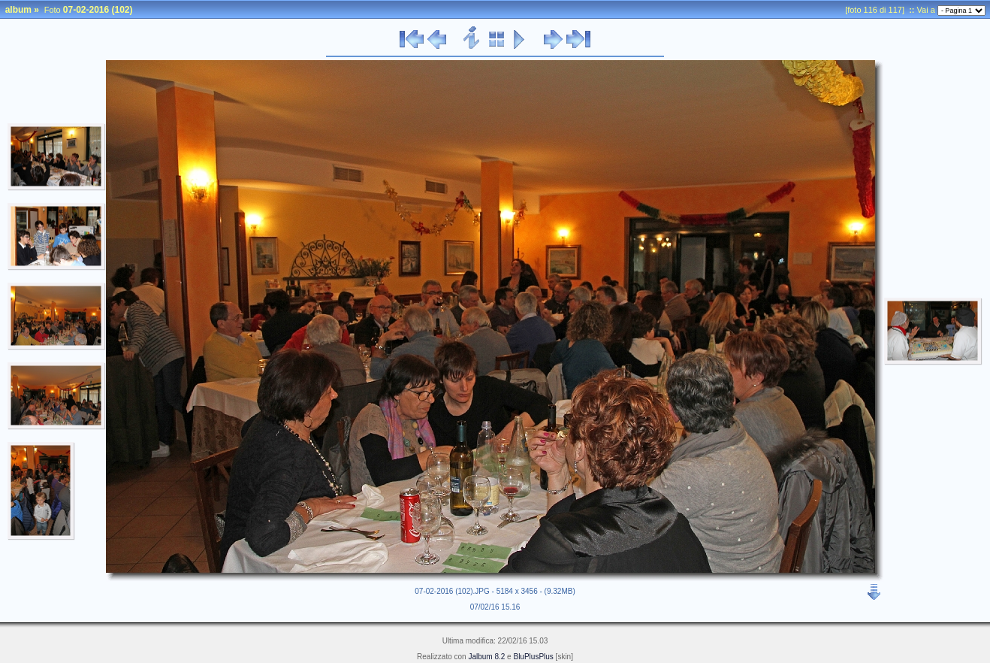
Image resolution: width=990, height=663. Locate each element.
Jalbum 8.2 (486, 656)
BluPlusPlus (533, 656)
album (18, 10)
